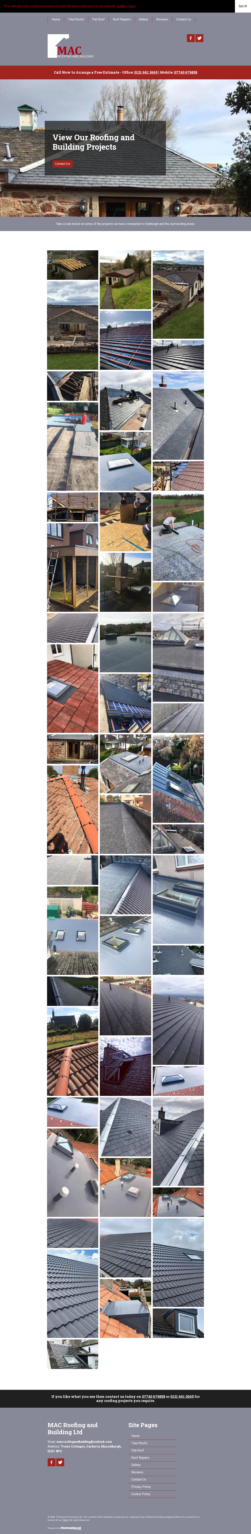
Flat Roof (98, 19)
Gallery (143, 19)
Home (56, 19)
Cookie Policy (126, 6)
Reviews (162, 19)
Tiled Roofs (76, 19)
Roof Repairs (122, 19)
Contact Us (183, 19)
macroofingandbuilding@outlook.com (84, 1442)
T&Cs (65, 1520)
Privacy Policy (141, 1487)
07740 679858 (153, 1396)
